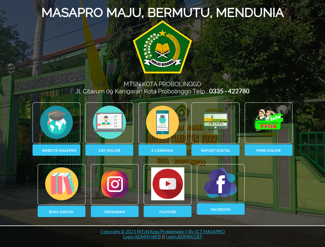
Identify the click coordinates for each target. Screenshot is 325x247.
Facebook (221, 209)
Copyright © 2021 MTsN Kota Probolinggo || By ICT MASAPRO (162, 231)
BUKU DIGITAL (61, 212)
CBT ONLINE (109, 150)
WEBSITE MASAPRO (59, 150)
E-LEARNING (162, 150)
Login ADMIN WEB (142, 236)
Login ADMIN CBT (184, 236)
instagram (114, 212)
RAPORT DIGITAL (216, 150)
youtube (167, 212)
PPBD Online (268, 150)
